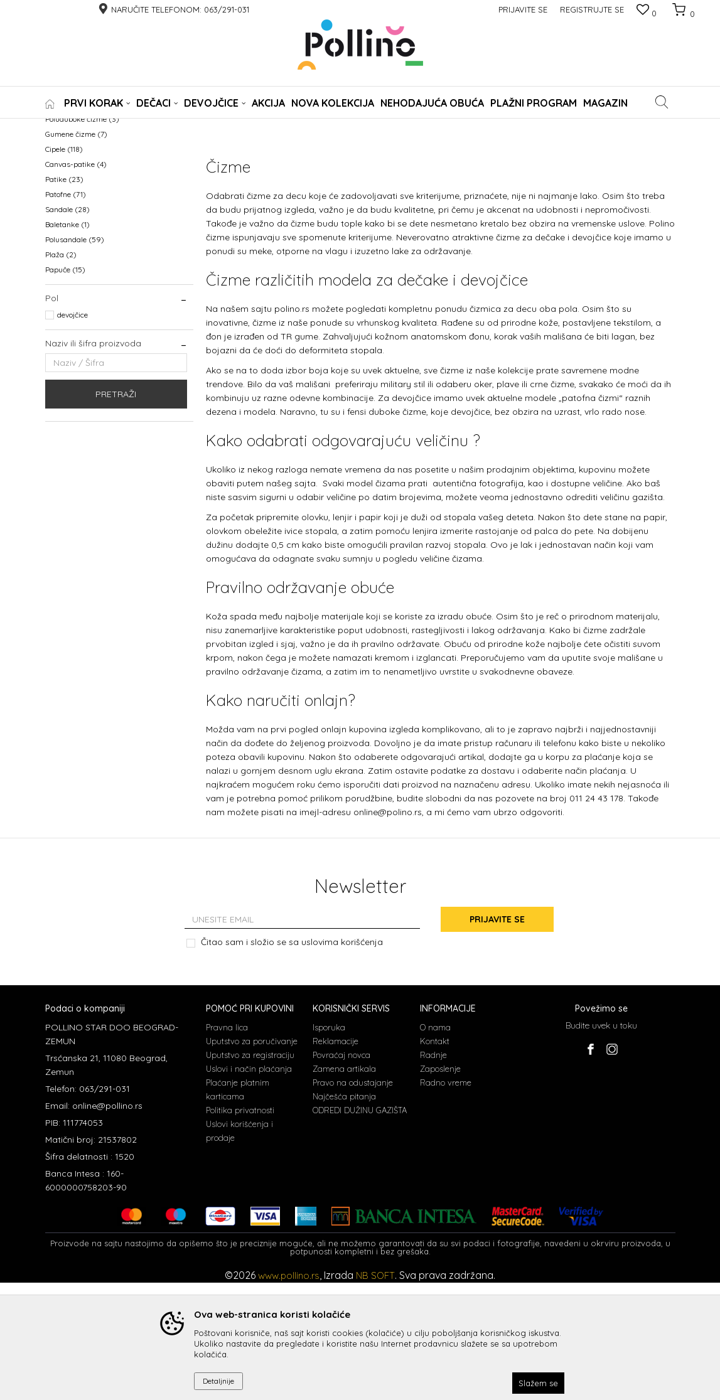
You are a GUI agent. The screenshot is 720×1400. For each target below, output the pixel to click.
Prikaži (544, 147)
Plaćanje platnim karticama (237, 1207)
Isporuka (329, 1145)
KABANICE (68, 207)
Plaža (61, 373)
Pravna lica (227, 1145)
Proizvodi (100, 126)
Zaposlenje (440, 1186)
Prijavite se (497, 1037)
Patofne (65, 313)
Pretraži (115, 512)
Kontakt (434, 1158)
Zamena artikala (344, 1186)
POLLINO (60, 126)
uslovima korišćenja (342, 1060)
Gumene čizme (76, 252)
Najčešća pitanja (344, 1214)
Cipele (64, 267)
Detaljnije (218, 1381)
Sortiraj (362, 147)
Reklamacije (335, 1158)
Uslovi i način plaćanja (249, 1186)
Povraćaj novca (341, 1172)
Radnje (433, 1172)
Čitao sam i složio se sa (292, 1060)
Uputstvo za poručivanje (252, 1158)
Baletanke (67, 343)
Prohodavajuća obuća (89, 222)
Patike (64, 297)
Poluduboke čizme (82, 237)
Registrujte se (592, 9)
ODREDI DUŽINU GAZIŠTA (360, 1227)
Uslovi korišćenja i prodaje (239, 1248)
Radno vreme (445, 1200)
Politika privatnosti (240, 1227)
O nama (435, 1145)
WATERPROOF (75, 192)
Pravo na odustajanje (353, 1200)
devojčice (72, 433)
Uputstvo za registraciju (250, 1172)
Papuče (65, 388)
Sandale (67, 328)
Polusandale (74, 358)
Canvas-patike (76, 282)
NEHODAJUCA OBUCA (90, 177)
